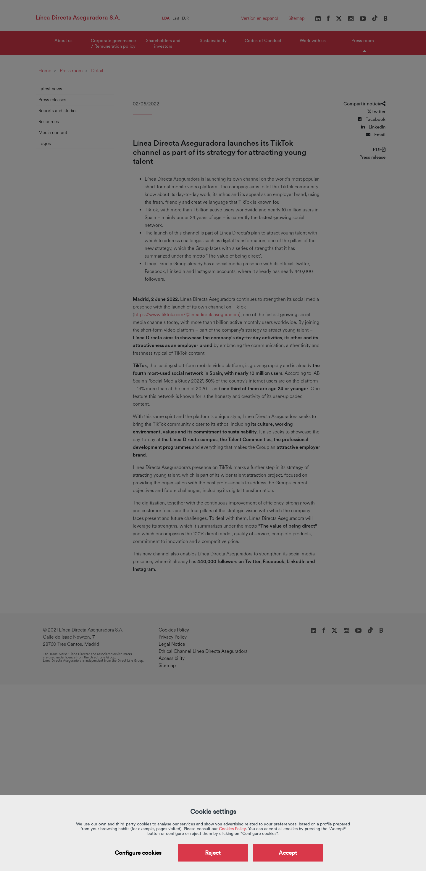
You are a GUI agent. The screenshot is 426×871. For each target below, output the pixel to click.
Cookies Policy (232, 828)
